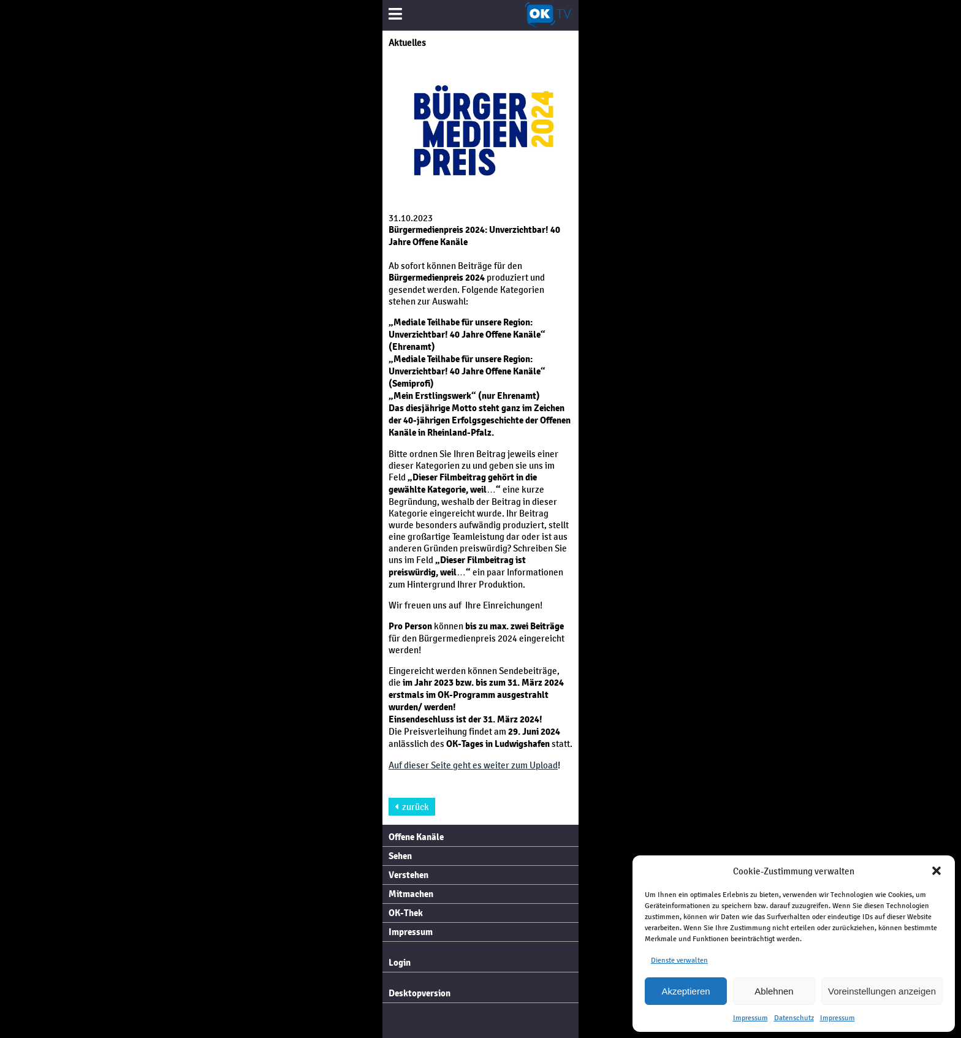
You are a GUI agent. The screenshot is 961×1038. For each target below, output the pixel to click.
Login (400, 963)
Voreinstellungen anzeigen (882, 991)
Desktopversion (419, 993)
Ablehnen (773, 991)
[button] (936, 871)
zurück (412, 807)
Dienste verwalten (679, 960)
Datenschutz (794, 1017)
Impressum (750, 1017)
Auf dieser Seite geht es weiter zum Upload (473, 765)
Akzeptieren (685, 991)
